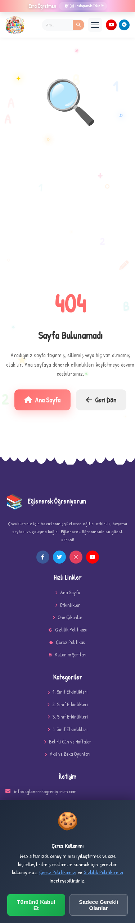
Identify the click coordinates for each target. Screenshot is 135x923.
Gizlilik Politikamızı (103, 872)
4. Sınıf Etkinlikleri (67, 729)
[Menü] (95, 25)
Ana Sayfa (42, 400)
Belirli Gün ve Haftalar (67, 741)
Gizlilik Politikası (68, 629)
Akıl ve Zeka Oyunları (67, 753)
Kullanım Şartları (67, 654)
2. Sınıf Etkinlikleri (67, 704)
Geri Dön (101, 400)
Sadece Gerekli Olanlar (98, 905)
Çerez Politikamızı (57, 872)
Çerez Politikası (67, 642)
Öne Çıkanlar (67, 617)
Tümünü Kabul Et (36, 905)
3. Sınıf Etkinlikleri (68, 716)
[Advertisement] (67, 211)
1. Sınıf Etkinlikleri (67, 691)
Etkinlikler (67, 604)
